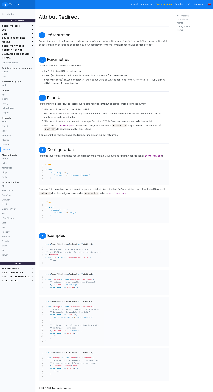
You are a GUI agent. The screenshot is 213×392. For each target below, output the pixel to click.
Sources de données (13, 38)
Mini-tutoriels (10, 268)
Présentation (183, 15)
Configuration (183, 26)
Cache (5, 71)
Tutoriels (179, 4)
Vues (4, 34)
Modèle (6, 42)
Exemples (181, 30)
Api (3, 94)
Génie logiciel (10, 281)
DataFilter (6, 195)
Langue (5, 112)
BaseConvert (8, 190)
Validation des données (16, 54)
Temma (11, 4)
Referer (5, 144)
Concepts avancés (13, 46)
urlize (4, 163)
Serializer (6, 236)
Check (5, 126)
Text (4, 250)
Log (4, 30)
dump (5, 158)
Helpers (6, 58)
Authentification (12, 50)
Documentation (164, 4)
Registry (6, 232)
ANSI (4, 186)
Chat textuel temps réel (16, 276)
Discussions (199, 4)
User (4, 76)
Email (4, 204)
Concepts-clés (11, 26)
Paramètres (182, 19)
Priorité (180, 22)
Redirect (6, 149)
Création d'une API (13, 272)
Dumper (6, 199)
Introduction (147, 4)
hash (4, 177)
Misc (4, 227)
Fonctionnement (10, 62)
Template (6, 135)
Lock (4, 222)
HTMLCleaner (8, 218)
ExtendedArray (9, 209)
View (4, 130)
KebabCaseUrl (8, 108)
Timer (5, 255)
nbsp (4, 172)
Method (5, 140)
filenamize (7, 167)
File (3, 213)
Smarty (5, 241)
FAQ (188, 4)
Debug (5, 103)
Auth (4, 85)
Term (4, 245)
